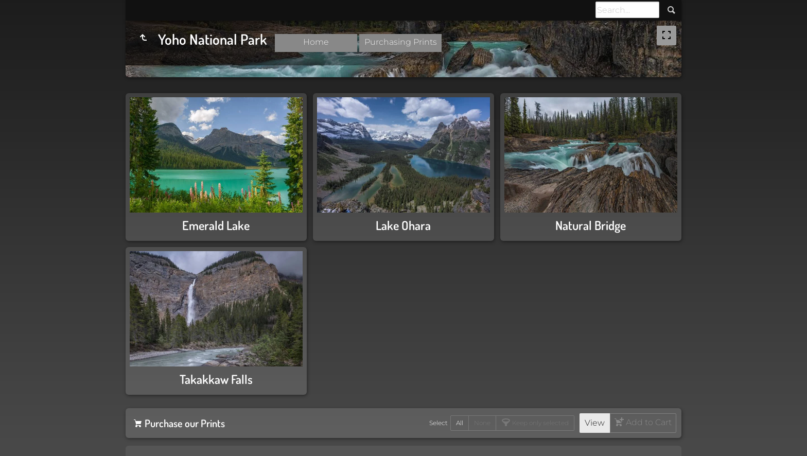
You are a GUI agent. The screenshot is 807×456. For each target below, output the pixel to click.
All (459, 423)
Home (316, 42)
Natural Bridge (590, 225)
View (595, 423)
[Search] (627, 10)
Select (438, 423)
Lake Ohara (403, 225)
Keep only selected (540, 423)
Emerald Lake (216, 225)
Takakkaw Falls (216, 379)
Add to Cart (648, 422)
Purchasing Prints (400, 42)
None (482, 423)
